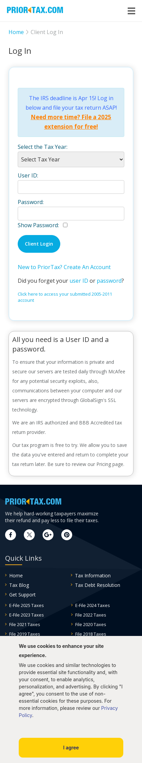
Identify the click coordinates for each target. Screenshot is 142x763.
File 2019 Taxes (24, 634)
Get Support (22, 594)
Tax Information (93, 575)
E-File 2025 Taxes (26, 605)
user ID (78, 280)
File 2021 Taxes (24, 624)
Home (16, 575)
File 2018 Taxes (90, 634)
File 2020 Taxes (90, 624)
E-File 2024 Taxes (92, 605)
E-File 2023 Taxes (26, 615)
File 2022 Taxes (90, 615)
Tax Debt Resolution (97, 585)
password (109, 280)
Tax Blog (19, 585)
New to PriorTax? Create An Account (64, 267)
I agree (71, 747)
